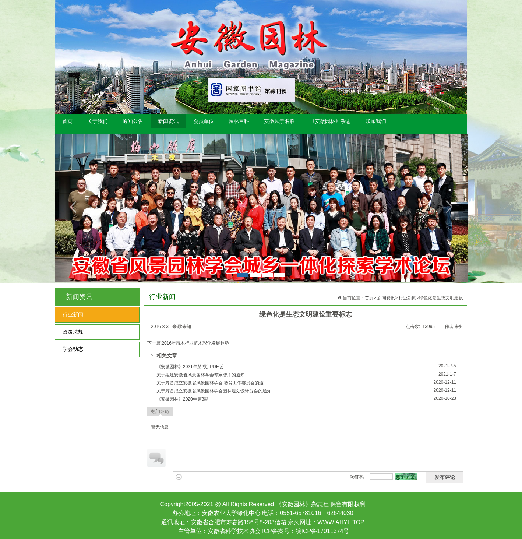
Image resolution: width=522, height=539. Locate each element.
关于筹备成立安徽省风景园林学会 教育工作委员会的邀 (210, 382)
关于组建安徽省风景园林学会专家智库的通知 (200, 374)
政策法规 (73, 332)
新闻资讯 (168, 121)
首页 (67, 121)
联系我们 (376, 121)
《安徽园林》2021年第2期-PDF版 (189, 366)
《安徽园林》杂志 (330, 121)
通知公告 (133, 121)
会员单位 (203, 121)
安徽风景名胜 (279, 121)
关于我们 (97, 121)
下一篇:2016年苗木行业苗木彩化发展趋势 (188, 343)
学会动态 (73, 349)
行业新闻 (73, 314)
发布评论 (444, 477)
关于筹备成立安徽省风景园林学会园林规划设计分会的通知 (213, 391)
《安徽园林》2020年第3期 (182, 399)
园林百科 (239, 121)
